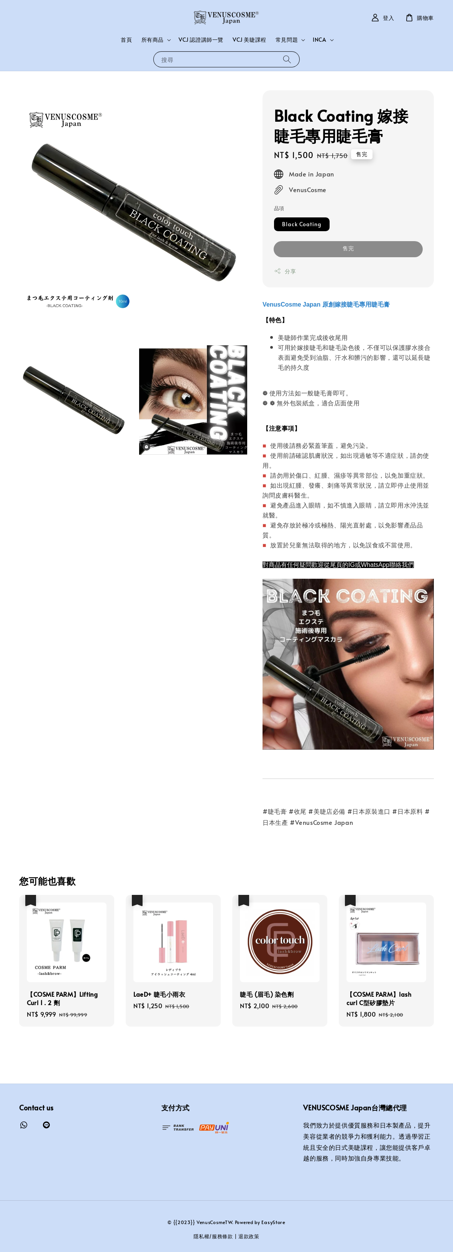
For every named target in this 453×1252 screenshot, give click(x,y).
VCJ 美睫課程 (249, 39)
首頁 (126, 39)
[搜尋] (287, 59)
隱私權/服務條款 (213, 1236)
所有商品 (152, 39)
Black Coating (302, 224)
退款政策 (248, 1236)
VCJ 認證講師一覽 (201, 39)
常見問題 (287, 39)
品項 (279, 208)
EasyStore (273, 1222)
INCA (319, 39)
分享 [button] (285, 271)
